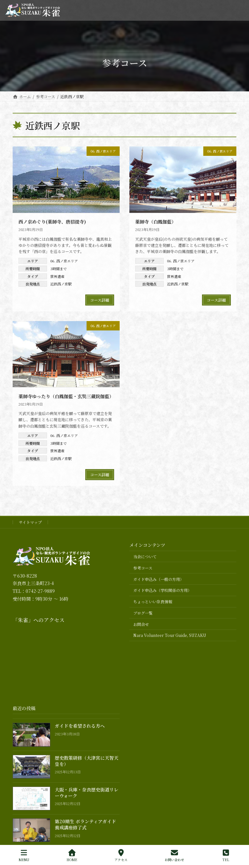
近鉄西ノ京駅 (61, 283)
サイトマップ (30, 522)
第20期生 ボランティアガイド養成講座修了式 (85, 824)
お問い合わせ (174, 855)
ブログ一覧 (143, 613)
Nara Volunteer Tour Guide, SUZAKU (169, 635)
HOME (71, 855)
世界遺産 (57, 276)
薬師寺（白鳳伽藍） (155, 221)
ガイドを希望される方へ (80, 726)
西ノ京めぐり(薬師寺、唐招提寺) (52, 221)
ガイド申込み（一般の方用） (158, 579)
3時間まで (58, 268)
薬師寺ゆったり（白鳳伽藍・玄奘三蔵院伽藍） (66, 396)
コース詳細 (99, 300)
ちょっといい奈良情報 (152, 601)
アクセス (120, 855)
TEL (226, 855)
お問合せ (141, 624)
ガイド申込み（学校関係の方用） (162, 590)
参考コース (142, 568)
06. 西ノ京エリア (64, 260)
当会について (145, 556)
